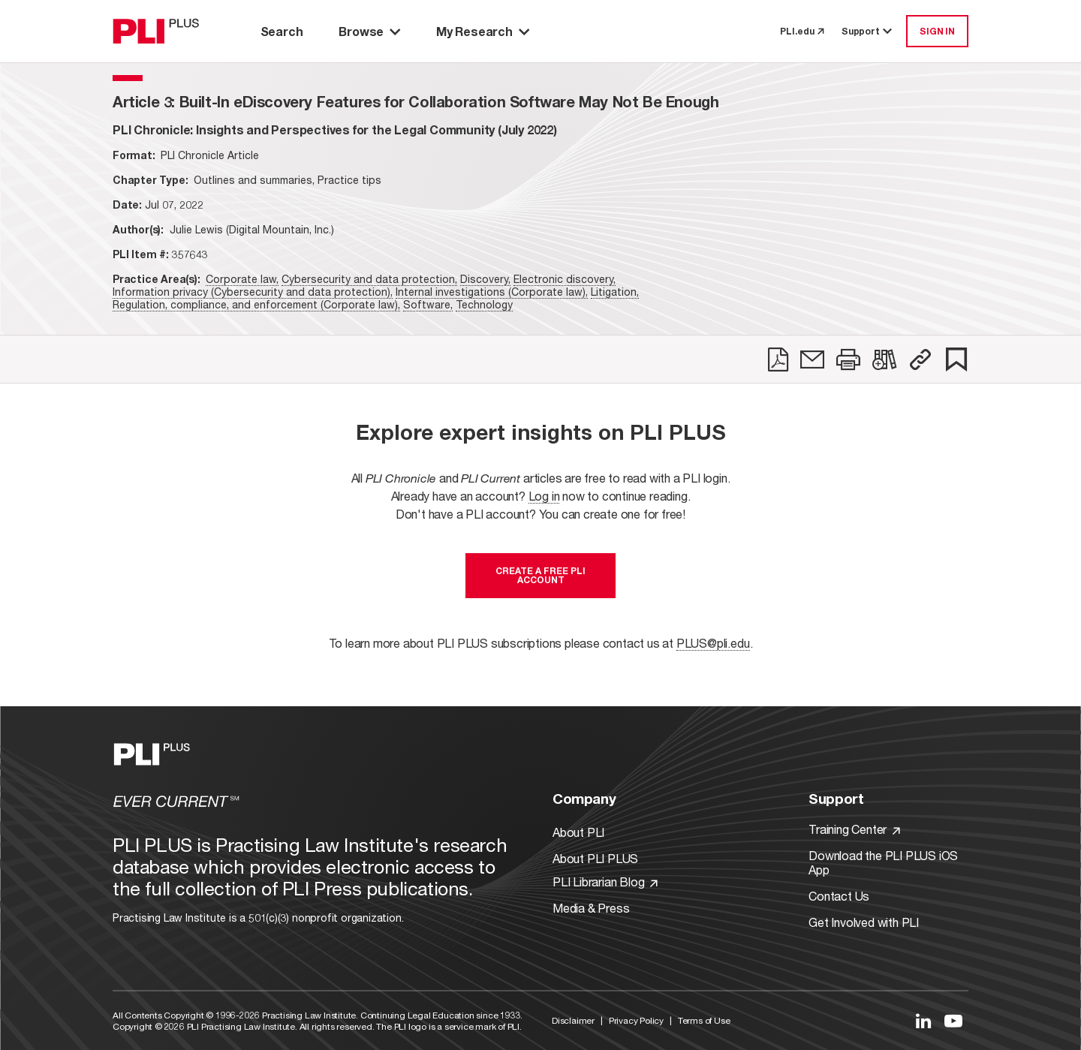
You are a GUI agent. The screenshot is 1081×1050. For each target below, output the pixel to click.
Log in (544, 496)
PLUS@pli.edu (713, 643)
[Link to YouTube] (953, 1020)
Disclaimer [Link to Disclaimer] (573, 1020)
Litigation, (615, 291)
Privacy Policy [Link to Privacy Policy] (636, 1020)
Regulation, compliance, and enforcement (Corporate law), (256, 304)
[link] (778, 359)
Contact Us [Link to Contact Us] (838, 896)
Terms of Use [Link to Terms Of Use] (704, 1020)
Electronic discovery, (564, 278)
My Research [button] (482, 31)
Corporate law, (242, 278)
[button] (920, 359)
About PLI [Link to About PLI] (578, 832)
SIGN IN (937, 31)
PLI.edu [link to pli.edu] (802, 31)
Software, (428, 304)
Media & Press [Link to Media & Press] (591, 908)
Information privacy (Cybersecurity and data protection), (253, 291)
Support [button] (868, 31)
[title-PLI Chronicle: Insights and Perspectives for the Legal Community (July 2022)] (335, 129)
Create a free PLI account (540, 575)
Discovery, (485, 278)
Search (281, 31)
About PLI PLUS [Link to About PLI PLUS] (595, 858)
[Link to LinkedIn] (923, 1020)
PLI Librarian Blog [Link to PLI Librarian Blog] (605, 881)
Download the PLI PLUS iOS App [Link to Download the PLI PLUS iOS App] (883, 862)
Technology (484, 304)
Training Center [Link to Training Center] (854, 829)
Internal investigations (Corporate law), (492, 291)
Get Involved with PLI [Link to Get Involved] (863, 922)
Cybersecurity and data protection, (369, 278)
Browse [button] (369, 31)
